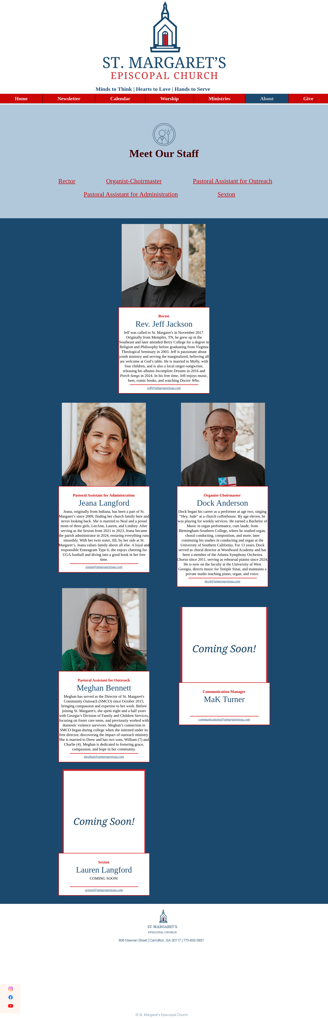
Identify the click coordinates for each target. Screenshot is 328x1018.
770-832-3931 (194, 940)
